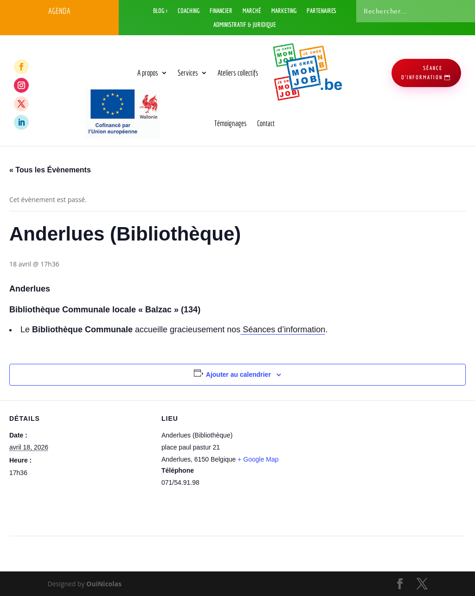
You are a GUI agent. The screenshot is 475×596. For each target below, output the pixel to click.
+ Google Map (258, 459)
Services (188, 72)
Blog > (160, 10)
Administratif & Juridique (244, 24)
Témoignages (230, 123)
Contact (266, 123)
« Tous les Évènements (50, 170)
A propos (147, 72)
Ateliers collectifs (238, 72)
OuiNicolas (104, 583)
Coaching (188, 10)
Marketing (283, 10)
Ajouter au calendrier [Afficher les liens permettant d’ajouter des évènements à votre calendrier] (238, 374)
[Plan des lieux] (362, 465)
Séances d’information (282, 329)
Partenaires (321, 10)
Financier (221, 10)
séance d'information (422, 72)
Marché (252, 10)
